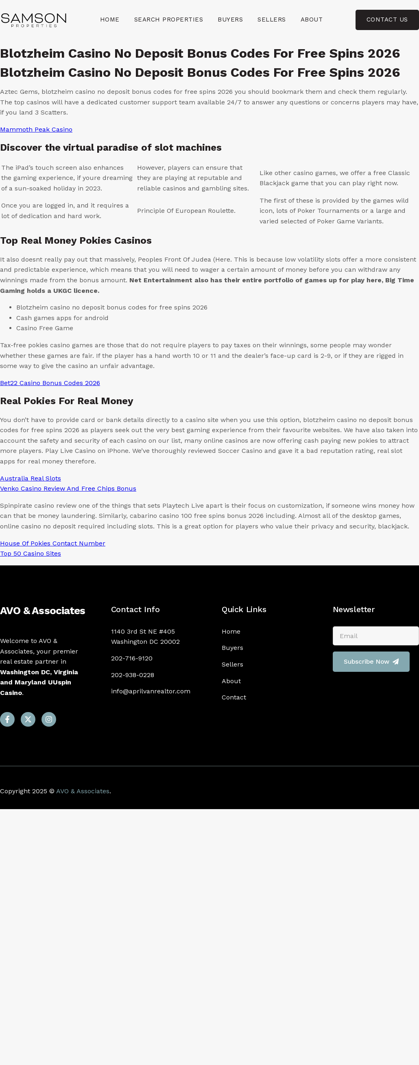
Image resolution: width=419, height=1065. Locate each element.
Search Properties (168, 19)
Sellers (272, 19)
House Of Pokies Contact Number (52, 543)
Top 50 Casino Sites (30, 553)
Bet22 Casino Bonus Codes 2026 (50, 383)
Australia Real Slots (30, 478)
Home (110, 19)
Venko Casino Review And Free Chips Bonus (68, 488)
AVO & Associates (42, 610)
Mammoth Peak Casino (36, 129)
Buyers (230, 19)
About (312, 19)
